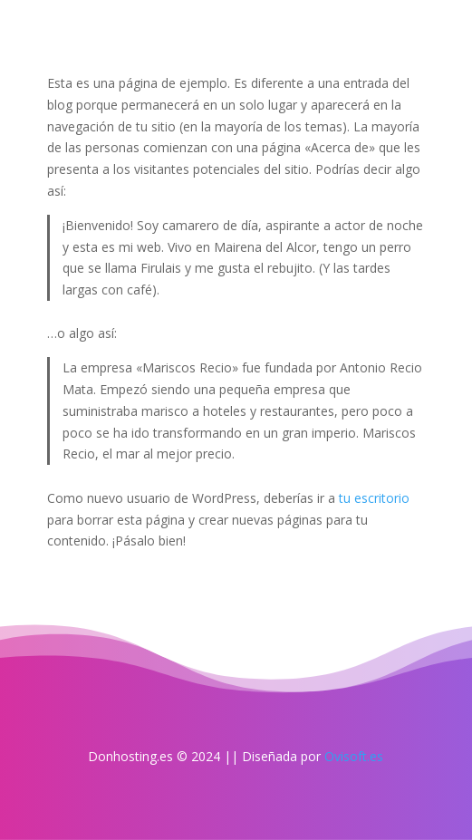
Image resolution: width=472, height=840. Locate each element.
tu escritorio (374, 498)
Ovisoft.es (353, 756)
